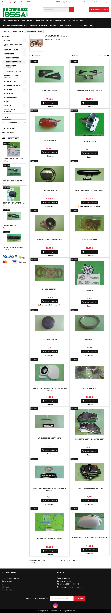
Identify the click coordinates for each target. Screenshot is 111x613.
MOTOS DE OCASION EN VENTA (13, 45)
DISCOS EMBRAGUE (49, 289)
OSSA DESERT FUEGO (13, 62)
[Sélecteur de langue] (69, 2)
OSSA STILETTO (75, 20)
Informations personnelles (11, 578)
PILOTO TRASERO (49, 140)
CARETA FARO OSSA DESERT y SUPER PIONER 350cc (49, 390)
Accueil (6, 36)
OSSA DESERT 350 (12, 58)
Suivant (77, 560)
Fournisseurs (8, 128)
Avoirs (4, 584)
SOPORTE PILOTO (89, 141)
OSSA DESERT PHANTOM (10, 67)
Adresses (5, 587)
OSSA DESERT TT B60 (13, 72)
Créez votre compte (101, 2)
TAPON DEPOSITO (49, 339)
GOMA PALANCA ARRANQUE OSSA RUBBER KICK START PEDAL (14, 247)
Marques (6, 117)
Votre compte (9, 572)
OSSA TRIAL (13, 20)
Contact (5, 2)
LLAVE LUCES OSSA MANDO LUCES (89, 488)
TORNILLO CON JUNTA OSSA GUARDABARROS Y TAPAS (14, 159)
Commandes (7, 581)
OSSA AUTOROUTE (83, 25)
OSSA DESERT (60, 20)
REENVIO (89, 290)
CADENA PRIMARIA (89, 240)
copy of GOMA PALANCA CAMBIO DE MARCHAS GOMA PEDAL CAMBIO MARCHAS (14, 203)
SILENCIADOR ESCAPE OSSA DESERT (89, 190)
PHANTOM (39, 20)
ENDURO (49, 20)
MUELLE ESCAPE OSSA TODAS (49, 438)
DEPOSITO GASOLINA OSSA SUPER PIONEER (89, 538)
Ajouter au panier (49, 103)
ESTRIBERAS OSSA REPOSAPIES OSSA (89, 439)
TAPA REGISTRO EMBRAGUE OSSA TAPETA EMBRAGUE (49, 489)
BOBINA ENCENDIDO (50, 190)
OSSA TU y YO (26, 20)
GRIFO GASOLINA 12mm (12, 181)
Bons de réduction (8, 590)
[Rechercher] (58, 9)
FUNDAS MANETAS (10, 225)
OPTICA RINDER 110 (89, 389)
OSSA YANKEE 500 (66, 25)
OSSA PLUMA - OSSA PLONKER (15, 25)
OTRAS (53, 25)
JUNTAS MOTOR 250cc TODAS (49, 539)
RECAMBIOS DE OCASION (9, 111)
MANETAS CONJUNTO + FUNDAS (89, 91)
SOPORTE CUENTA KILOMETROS (49, 240)
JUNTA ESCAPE (89, 339)
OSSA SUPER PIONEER (38, 25)
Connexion (87, 2)
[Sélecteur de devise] (59, 2)
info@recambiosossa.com (72, 587)
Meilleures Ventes (10, 138)
